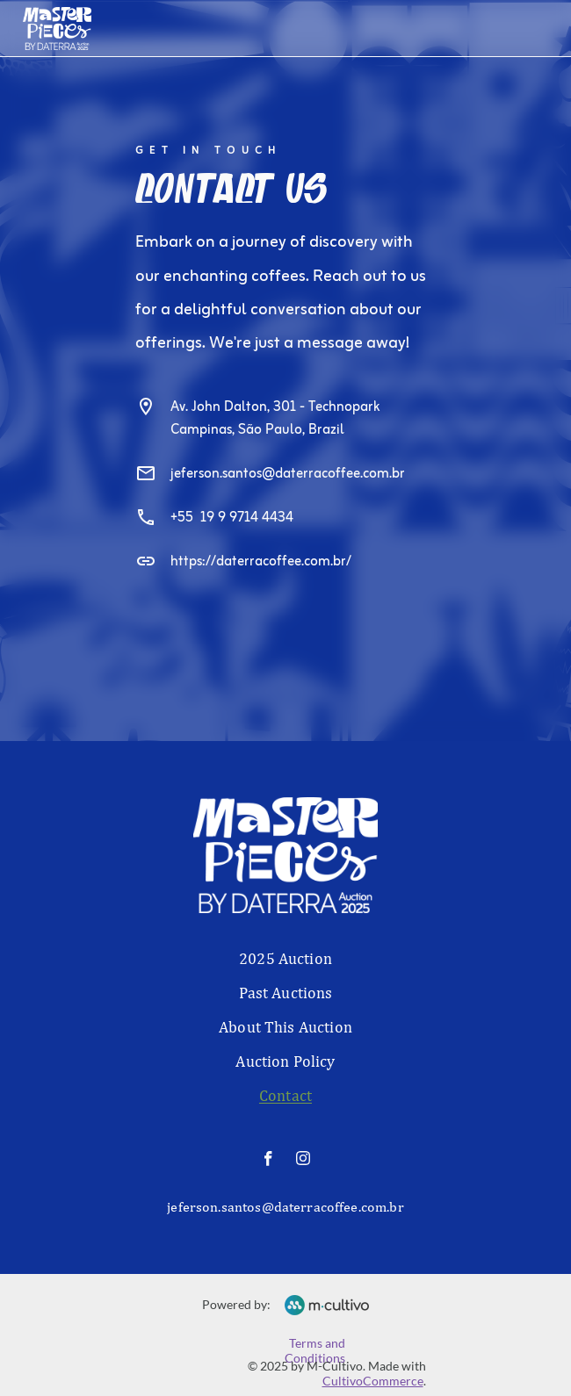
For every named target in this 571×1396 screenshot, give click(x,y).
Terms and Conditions (316, 1350)
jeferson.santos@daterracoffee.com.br (287, 474)
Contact (285, 1095)
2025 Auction (285, 958)
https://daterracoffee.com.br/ (260, 562)
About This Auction (285, 1027)
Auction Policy (285, 1061)
